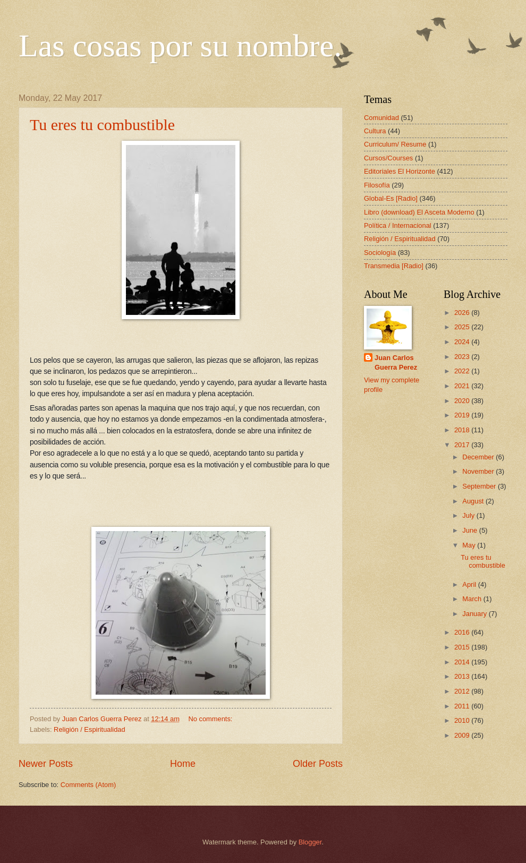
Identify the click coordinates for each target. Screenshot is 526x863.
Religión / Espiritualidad (89, 729)
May (469, 545)
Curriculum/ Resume (395, 144)
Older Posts (318, 763)
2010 (462, 720)
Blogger (310, 842)
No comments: (211, 719)
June (470, 530)
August (474, 501)
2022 (462, 371)
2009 (462, 735)
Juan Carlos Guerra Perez (396, 362)
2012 (462, 691)
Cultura (375, 131)
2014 (462, 662)
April (470, 584)
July (469, 515)
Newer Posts (46, 763)
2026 (462, 313)
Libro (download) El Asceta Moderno (419, 212)
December (479, 457)
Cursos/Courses (388, 158)
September (480, 486)
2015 (462, 647)
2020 (462, 401)
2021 (462, 386)
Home (183, 763)
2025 (462, 327)
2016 (462, 632)
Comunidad (381, 118)
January (475, 614)
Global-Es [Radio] (391, 198)
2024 (462, 342)
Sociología (380, 253)
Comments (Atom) (88, 785)
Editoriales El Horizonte (399, 171)
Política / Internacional (397, 225)
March (472, 599)
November (479, 471)
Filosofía (377, 185)
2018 (462, 430)
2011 (462, 706)
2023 (462, 357)
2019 (462, 415)
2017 (462, 445)
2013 (462, 676)
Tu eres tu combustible (102, 124)
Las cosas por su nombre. (180, 45)
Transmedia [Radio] (393, 266)
